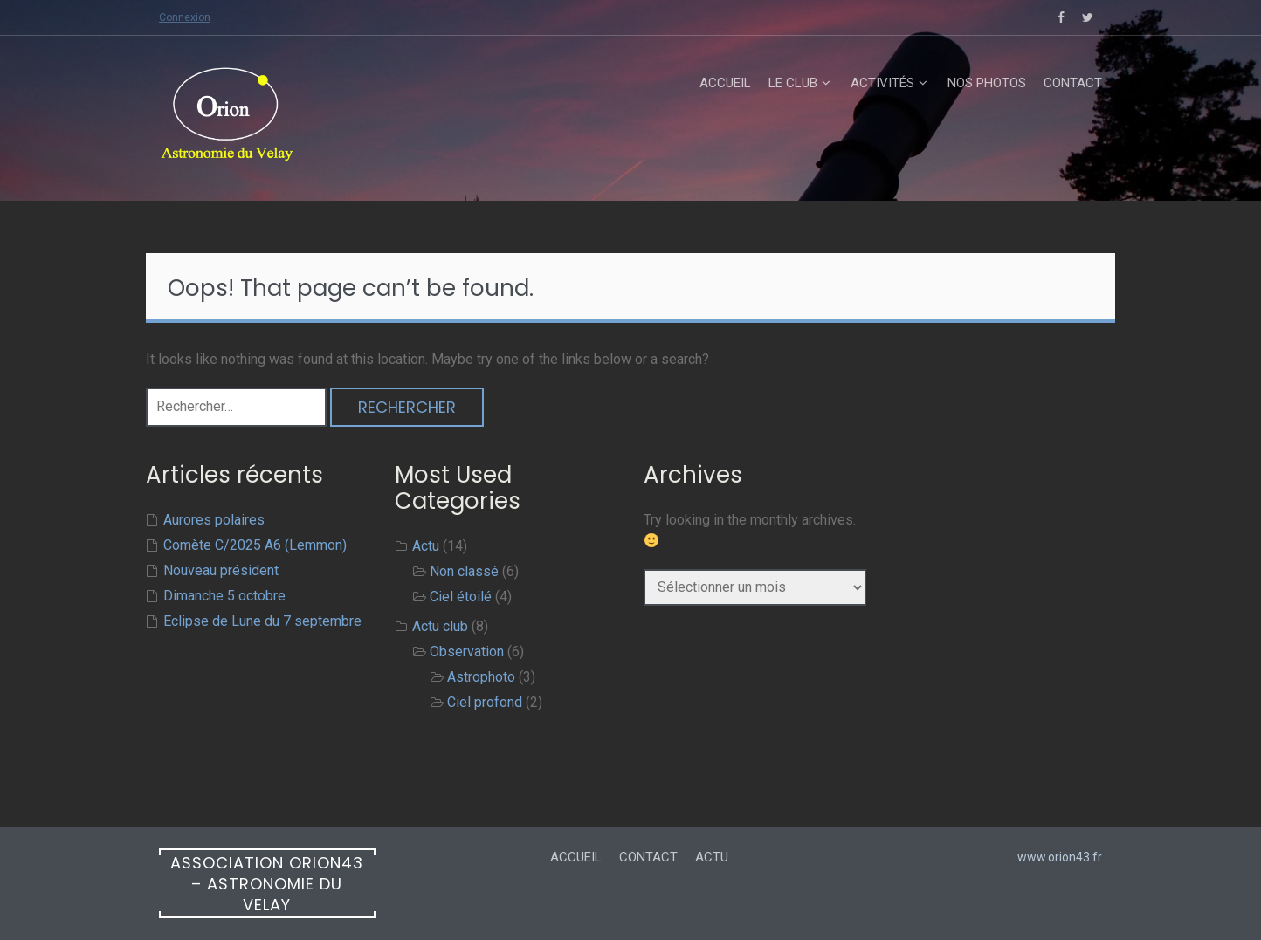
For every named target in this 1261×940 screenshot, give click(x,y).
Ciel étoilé (461, 596)
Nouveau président (221, 570)
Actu (425, 546)
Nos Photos (986, 83)
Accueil (725, 83)
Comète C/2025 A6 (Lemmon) (255, 545)
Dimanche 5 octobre (224, 595)
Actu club (440, 626)
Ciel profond (484, 702)
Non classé (464, 571)
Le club (792, 83)
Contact (1073, 83)
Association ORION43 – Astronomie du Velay (266, 884)
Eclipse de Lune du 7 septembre (262, 621)
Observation (467, 651)
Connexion (184, 17)
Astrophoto (481, 677)
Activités (882, 83)
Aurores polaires (214, 519)
